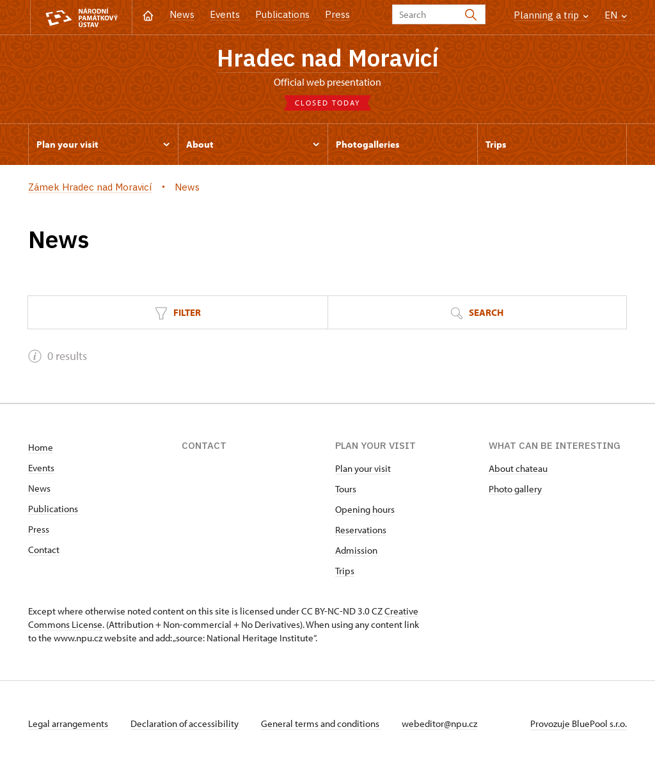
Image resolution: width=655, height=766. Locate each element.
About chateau (518, 468)
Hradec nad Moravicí (328, 57)
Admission (356, 550)
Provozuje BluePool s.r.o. (578, 723)
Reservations (360, 530)
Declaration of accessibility (185, 723)
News (182, 14)
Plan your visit (363, 468)
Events (225, 14)
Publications (282, 14)
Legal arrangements (69, 723)
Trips (344, 571)
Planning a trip (551, 15)
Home (40, 447)
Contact (43, 549)
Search (476, 313)
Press (337, 14)
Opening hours (365, 509)
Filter (178, 313)
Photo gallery (515, 489)
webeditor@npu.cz (439, 723)
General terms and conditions (321, 723)
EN (615, 15)
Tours (345, 489)
